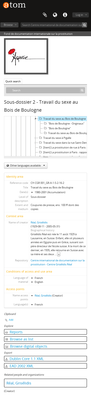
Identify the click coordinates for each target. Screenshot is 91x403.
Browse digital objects (26, 346)
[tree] (45, 136)
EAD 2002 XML (19, 365)
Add (11, 319)
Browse (8, 25)
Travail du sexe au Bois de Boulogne (62, 118)
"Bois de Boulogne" (57, 128)
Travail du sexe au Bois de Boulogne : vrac (67, 133)
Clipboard (45, 15)
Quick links (65, 15)
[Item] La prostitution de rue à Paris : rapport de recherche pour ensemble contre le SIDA (64, 147)
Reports (14, 331)
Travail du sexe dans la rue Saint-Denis (63, 142)
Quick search (13, 81)
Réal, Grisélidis (39, 222)
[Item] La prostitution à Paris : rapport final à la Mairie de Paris (64, 152)
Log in (79, 15)
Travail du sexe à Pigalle (54, 137)
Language (55, 15)
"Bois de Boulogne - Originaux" (63, 123)
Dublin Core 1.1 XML (24, 358)
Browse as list (19, 339)
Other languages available (27, 165)
